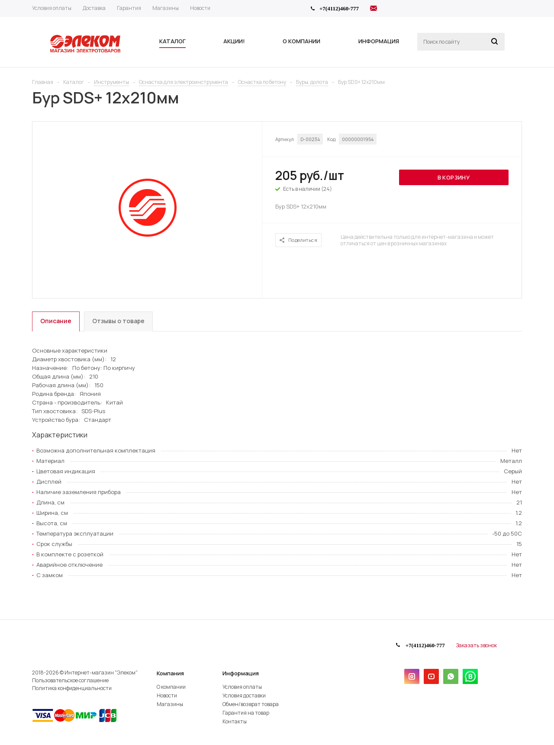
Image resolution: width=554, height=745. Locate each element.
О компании (171, 686)
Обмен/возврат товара (250, 704)
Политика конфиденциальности (72, 688)
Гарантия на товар (245, 712)
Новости (167, 695)
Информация (240, 673)
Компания (170, 673)
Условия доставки (244, 695)
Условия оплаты (242, 686)
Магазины (170, 704)
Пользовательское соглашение (70, 680)
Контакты (234, 721)
